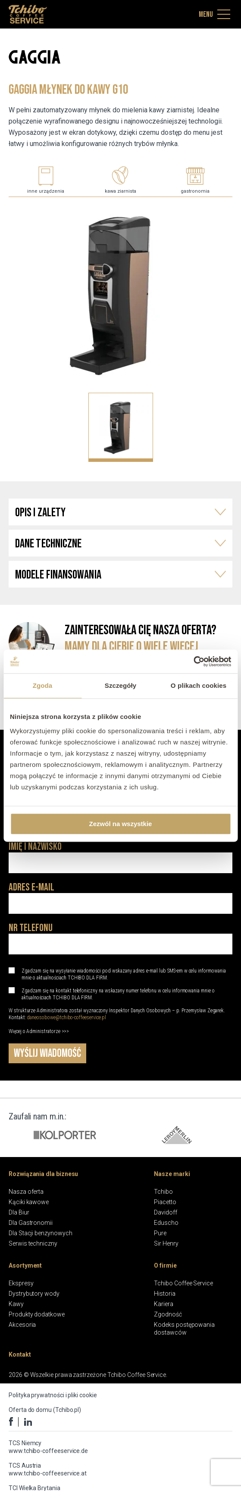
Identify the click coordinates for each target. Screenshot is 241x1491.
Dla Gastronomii (31, 1222)
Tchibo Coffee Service (183, 1283)
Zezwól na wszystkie (120, 823)
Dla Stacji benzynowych (40, 1233)
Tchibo (163, 1191)
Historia (164, 1293)
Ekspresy (21, 1283)
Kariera (163, 1303)
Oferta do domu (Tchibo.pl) (45, 1409)
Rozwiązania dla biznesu (43, 1173)
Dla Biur (19, 1212)
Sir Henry (166, 1243)
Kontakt (20, 1354)
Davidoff (165, 1212)
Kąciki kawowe (29, 1202)
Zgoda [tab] (43, 685)
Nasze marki (172, 1173)
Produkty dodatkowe (37, 1314)
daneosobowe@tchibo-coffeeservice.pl (66, 1017)
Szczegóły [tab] (120, 685)
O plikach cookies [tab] (198, 685)
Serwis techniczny (33, 1243)
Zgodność (168, 1314)
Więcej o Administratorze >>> (39, 1031)
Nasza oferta (26, 1191)
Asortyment (25, 1265)
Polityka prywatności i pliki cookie (53, 1395)
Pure (160, 1233)
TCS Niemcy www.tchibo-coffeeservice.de (48, 1447)
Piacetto (165, 1202)
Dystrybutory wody (34, 1293)
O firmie (165, 1265)
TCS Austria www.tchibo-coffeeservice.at (48, 1469)
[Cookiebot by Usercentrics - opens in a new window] (193, 661)
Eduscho (166, 1222)
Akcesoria (22, 1324)
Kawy (16, 1303)
